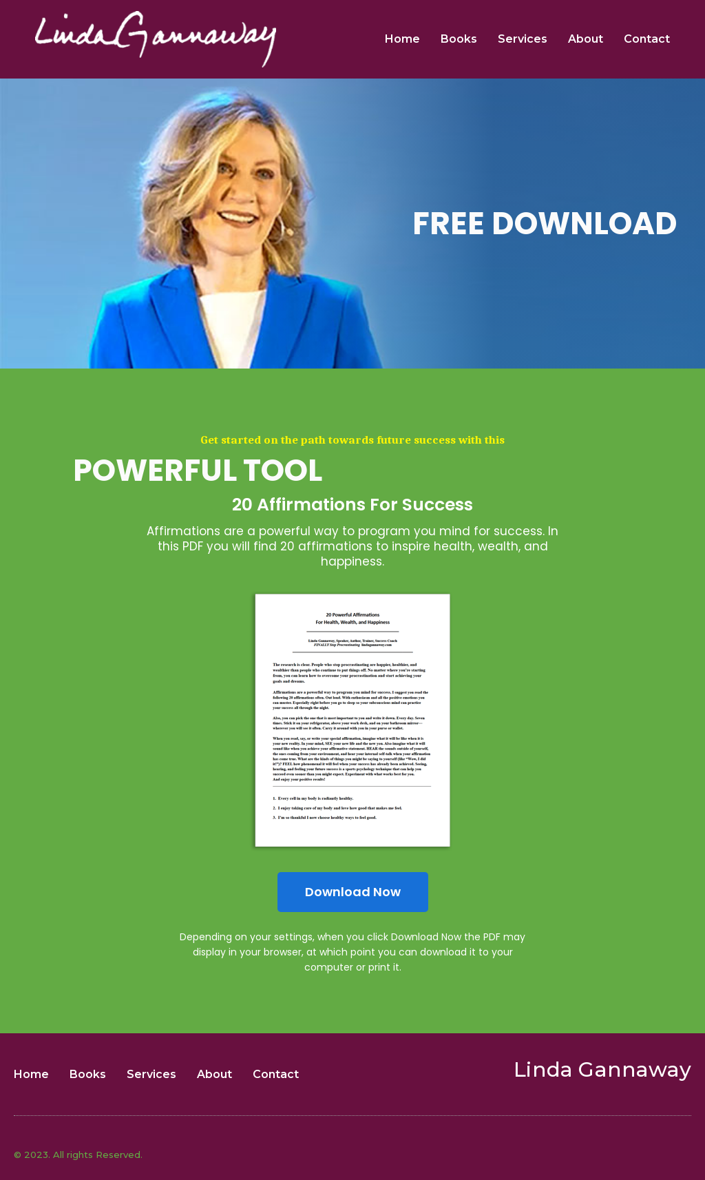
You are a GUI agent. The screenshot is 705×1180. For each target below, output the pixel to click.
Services (522, 38)
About (585, 38)
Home (402, 38)
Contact (647, 38)
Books (459, 38)
